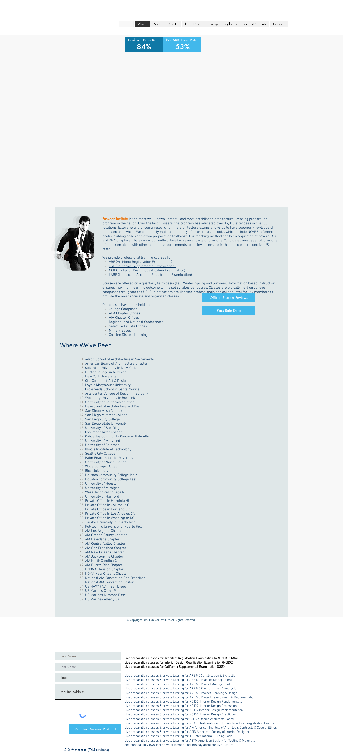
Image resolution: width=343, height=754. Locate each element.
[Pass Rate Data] (228, 310)
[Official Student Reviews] (228, 297)
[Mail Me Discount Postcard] (95, 729)
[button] (213, 24)
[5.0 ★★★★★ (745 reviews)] (86, 749)
